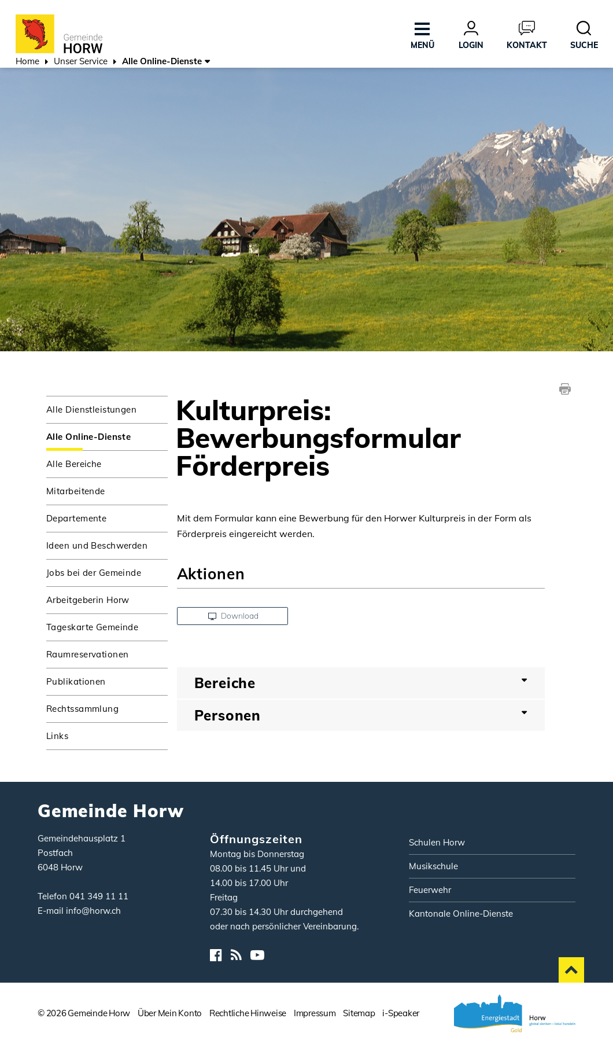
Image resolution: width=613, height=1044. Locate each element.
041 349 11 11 (98, 896)
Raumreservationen (87, 654)
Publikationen (76, 681)
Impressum (315, 1013)
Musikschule (433, 866)
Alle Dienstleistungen (91, 409)
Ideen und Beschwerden (96, 545)
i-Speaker (400, 1013)
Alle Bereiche (74, 463)
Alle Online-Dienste (107, 436)
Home (27, 61)
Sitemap (359, 1013)
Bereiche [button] (225, 683)
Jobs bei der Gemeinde (93, 572)
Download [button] (233, 616)
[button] (81, 62)
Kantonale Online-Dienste (461, 913)
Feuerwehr (430, 889)
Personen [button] (227, 715)
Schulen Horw (437, 842)
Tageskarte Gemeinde (92, 627)
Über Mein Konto (170, 1013)
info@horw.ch (93, 910)
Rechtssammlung (82, 708)
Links (57, 735)
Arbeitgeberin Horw (88, 599)
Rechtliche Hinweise (247, 1013)
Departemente (76, 518)
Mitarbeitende (75, 491)
